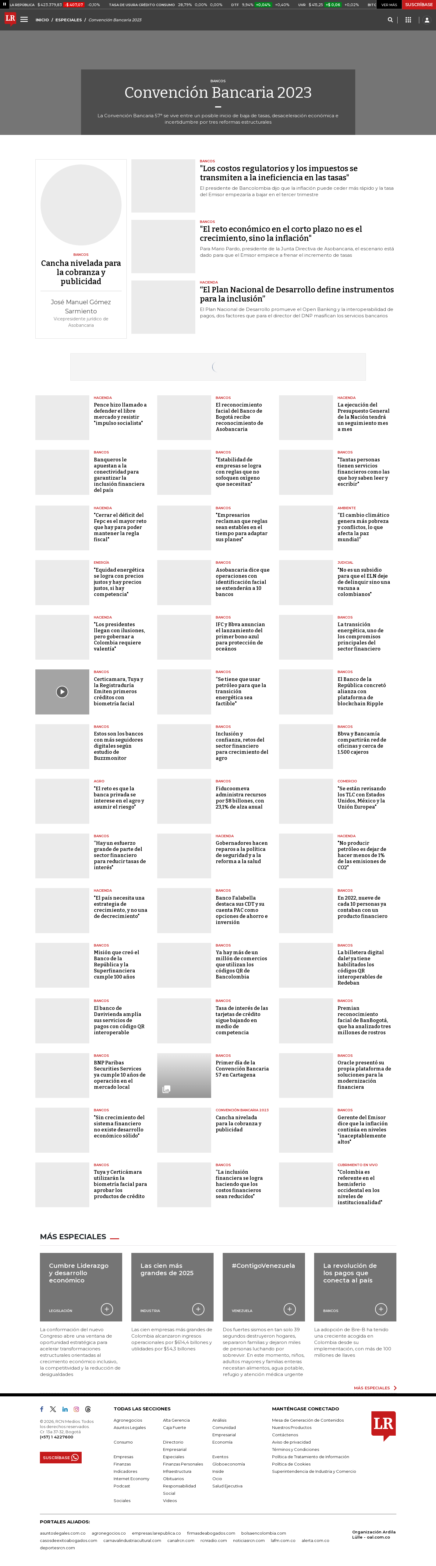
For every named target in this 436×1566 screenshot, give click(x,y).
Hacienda (103, 398)
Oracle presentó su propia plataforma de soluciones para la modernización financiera (364, 1075)
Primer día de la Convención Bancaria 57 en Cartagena (242, 1069)
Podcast (122, 1485)
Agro (99, 781)
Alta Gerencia (176, 1420)
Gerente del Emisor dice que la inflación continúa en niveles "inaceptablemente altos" (363, 1130)
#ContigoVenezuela (263, 1265)
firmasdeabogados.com (211, 1533)
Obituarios (173, 1478)
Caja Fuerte (174, 1427)
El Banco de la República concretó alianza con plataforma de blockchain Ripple (362, 691)
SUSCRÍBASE (419, 4)
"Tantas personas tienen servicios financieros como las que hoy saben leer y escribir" (364, 472)
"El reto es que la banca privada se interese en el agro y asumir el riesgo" (119, 798)
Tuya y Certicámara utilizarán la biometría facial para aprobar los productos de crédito (120, 1184)
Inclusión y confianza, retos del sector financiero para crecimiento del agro (242, 746)
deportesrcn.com (57, 1547)
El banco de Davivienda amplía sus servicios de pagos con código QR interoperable (119, 1020)
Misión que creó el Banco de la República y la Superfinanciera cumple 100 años (116, 965)
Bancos (223, 398)
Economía (222, 1442)
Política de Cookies (291, 1464)
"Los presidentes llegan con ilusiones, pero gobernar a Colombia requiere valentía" (119, 637)
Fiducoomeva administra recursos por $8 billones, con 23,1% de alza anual (241, 798)
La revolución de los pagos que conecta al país (350, 1273)
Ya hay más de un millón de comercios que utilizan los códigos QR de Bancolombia (241, 965)
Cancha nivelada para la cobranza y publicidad (238, 1124)
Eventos (220, 1456)
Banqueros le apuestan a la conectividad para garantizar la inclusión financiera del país (119, 475)
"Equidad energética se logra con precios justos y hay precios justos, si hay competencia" (119, 582)
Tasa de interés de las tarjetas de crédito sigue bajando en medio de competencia (242, 1020)
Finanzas (122, 1464)
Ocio (217, 1478)
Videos (170, 1500)
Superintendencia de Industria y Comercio (314, 1471)
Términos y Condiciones (295, 1449)
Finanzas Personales (183, 1464)
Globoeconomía (228, 1464)
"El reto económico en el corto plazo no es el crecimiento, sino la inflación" (281, 234)
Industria (150, 1311)
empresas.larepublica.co (156, 1533)
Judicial (345, 562)
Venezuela (242, 1311)
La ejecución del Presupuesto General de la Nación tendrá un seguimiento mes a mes (364, 417)
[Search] (390, 20)
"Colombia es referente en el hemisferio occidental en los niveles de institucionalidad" (360, 1187)
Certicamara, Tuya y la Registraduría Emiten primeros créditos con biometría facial (118, 691)
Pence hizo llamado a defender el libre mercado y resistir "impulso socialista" (120, 414)
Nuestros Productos (291, 1427)
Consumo (123, 1442)
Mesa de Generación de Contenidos (308, 1420)
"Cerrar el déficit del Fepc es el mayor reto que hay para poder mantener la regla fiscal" (120, 527)
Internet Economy (131, 1478)
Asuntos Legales (130, 1427)
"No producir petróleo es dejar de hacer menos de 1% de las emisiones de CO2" (362, 855)
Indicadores (125, 1471)
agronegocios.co (109, 1533)
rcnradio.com (213, 1540)
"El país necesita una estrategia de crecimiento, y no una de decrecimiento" (120, 907)
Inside (218, 1471)
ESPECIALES (68, 19)
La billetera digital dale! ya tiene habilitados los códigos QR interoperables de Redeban (361, 968)
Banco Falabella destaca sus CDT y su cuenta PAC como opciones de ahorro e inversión (242, 910)
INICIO (42, 19)
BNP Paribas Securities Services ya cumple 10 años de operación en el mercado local (120, 1075)
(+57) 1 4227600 (56, 1436)
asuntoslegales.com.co (63, 1533)
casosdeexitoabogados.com (68, 1540)
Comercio (347, 781)
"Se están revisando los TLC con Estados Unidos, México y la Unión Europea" (362, 798)
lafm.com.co (283, 1540)
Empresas (123, 1456)
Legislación (60, 1311)
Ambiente (347, 508)
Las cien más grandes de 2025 (166, 1269)
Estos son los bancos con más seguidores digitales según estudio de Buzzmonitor (118, 746)
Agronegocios (128, 1420)
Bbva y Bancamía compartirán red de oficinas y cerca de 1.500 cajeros (362, 743)
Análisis (219, 1420)
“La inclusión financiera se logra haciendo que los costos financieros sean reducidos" (239, 1184)
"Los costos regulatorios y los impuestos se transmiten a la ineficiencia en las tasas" (279, 173)
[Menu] (25, 19)
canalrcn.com (180, 1540)
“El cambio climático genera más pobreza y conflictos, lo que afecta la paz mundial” (363, 527)
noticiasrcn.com (249, 1540)
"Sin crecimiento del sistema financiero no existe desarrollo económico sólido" (119, 1127)
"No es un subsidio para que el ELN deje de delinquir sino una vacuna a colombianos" (364, 582)
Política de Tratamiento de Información (310, 1456)
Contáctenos (285, 1434)
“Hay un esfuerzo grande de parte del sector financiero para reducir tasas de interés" (120, 855)
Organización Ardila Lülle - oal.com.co (374, 1534)
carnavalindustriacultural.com (132, 1540)
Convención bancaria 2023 (242, 1110)
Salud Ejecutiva (227, 1485)
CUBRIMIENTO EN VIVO (358, 1165)
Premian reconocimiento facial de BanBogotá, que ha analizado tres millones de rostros (364, 1020)
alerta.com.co (315, 1540)
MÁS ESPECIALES (372, 1387)
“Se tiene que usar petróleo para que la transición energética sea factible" (241, 691)
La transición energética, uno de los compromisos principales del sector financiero (361, 637)
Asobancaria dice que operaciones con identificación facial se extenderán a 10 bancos (243, 582)
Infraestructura (177, 1471)
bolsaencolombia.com (263, 1533)
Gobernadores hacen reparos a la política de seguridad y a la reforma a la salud (242, 852)
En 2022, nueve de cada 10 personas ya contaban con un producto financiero (363, 907)
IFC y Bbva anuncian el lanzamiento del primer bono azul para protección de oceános (240, 637)
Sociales (122, 1500)
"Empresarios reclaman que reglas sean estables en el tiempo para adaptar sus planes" (242, 527)
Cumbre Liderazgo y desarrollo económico (78, 1273)
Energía (101, 562)
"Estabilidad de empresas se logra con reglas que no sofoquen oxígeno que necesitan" (238, 472)
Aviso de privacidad (291, 1442)
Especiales (173, 1456)
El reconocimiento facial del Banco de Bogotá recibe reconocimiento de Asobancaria (239, 417)
